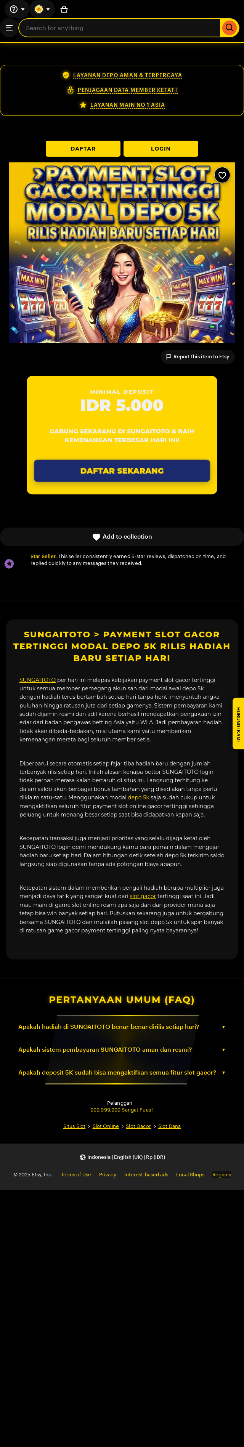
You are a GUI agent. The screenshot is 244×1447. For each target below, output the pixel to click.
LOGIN (161, 148)
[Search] (229, 28)
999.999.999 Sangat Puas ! (122, 1110)
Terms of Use (76, 1174)
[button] (122, 1157)
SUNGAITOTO (37, 680)
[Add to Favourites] (222, 175)
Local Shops (190, 1174)
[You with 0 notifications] (42, 9)
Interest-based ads (146, 1174)
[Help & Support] (17, 9)
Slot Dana (169, 1126)
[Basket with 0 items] (64, 9)
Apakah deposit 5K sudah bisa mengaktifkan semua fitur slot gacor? (117, 1072)
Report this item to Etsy (197, 356)
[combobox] (119, 28)
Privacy (107, 1174)
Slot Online (106, 1126)
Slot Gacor (138, 1126)
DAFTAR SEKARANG (122, 470)
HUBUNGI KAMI (238, 724)
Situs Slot (74, 1126)
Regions (221, 1174)
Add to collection (122, 537)
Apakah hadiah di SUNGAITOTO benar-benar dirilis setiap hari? (108, 1026)
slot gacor (143, 896)
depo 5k (138, 797)
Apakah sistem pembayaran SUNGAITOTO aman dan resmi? (105, 1049)
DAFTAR (83, 148)
